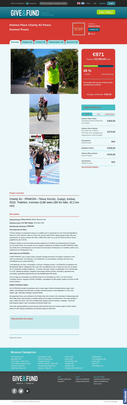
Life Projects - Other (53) (19, 361)
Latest (87, 114)
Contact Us (30, 383)
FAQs (88, 3)
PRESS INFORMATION (101, 381)
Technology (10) (97, 366)
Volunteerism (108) (44, 357)
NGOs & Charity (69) (45, 359)
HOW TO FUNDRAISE (82, 379)
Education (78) (16, 359)
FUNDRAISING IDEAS (82, 381)
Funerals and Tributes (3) (73, 368)
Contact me (94, 29)
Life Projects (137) (17, 357)
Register (102, 3)
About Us (19, 383)
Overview (15, 42)
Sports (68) (69, 359)
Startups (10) (69, 366)
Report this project (16, 337)
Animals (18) (69, 363)
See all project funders (89, 167)
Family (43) (96, 361)
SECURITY (61, 381)
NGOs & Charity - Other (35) (48, 363)
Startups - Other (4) (45, 368)
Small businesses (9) (18, 368)
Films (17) (95, 363)
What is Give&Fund (18, 3)
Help (95, 3)
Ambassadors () (56, 42)
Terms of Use (98, 384)
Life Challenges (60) (99, 359)
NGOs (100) (69, 357)
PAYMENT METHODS (64, 379)
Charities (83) (96, 357)
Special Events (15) (18, 366)
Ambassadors (110, 114)
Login (111, 3)
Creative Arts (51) (44, 361)
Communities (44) (71, 361)
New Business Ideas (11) (46, 366)
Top (98, 114)
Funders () (40, 42)
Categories (33, 3)
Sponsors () (72, 42)
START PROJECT (106, 12)
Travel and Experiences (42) (21, 363)
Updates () (27, 42)
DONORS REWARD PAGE (102, 379)
